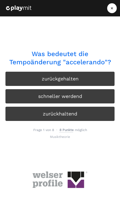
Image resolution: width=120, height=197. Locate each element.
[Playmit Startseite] (18, 8)
